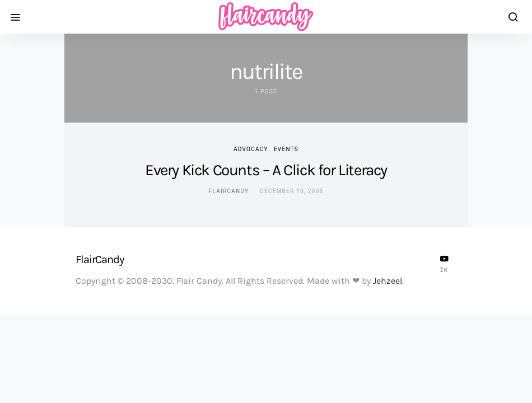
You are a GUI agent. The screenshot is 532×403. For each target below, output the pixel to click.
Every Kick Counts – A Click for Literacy (266, 170)
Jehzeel (387, 280)
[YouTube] (444, 263)
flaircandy (229, 191)
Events (286, 149)
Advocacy (251, 149)
